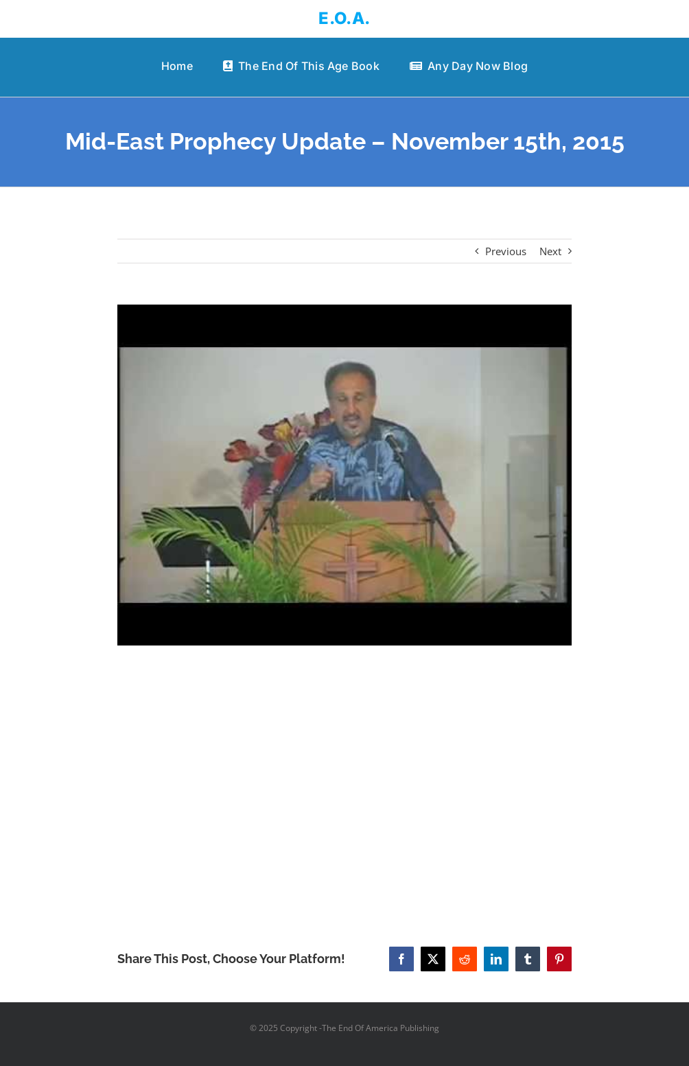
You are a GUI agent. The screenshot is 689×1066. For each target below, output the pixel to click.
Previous (505, 251)
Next (550, 251)
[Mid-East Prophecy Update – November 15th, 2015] (344, 475)
